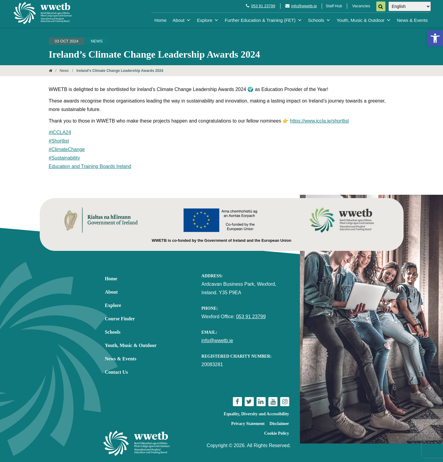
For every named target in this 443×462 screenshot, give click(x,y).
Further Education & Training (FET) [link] (263, 20)
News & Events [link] (412, 20)
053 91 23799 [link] (263, 6)
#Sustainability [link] (64, 157)
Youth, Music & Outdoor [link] (364, 20)
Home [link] (160, 20)
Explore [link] (208, 20)
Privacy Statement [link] (248, 423)
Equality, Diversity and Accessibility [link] (256, 414)
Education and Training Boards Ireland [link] (90, 166)
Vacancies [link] (361, 6)
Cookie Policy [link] (276, 433)
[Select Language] (409, 6)
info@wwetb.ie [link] (304, 6)
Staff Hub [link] (334, 6)
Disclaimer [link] (279, 423)
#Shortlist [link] (59, 140)
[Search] (380, 6)
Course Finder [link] (120, 318)
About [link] (182, 20)
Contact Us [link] (116, 372)
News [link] (96, 41)
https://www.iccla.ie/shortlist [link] (319, 120)
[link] (435, 38)
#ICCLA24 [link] (60, 132)
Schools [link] (319, 20)
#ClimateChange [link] (67, 149)
